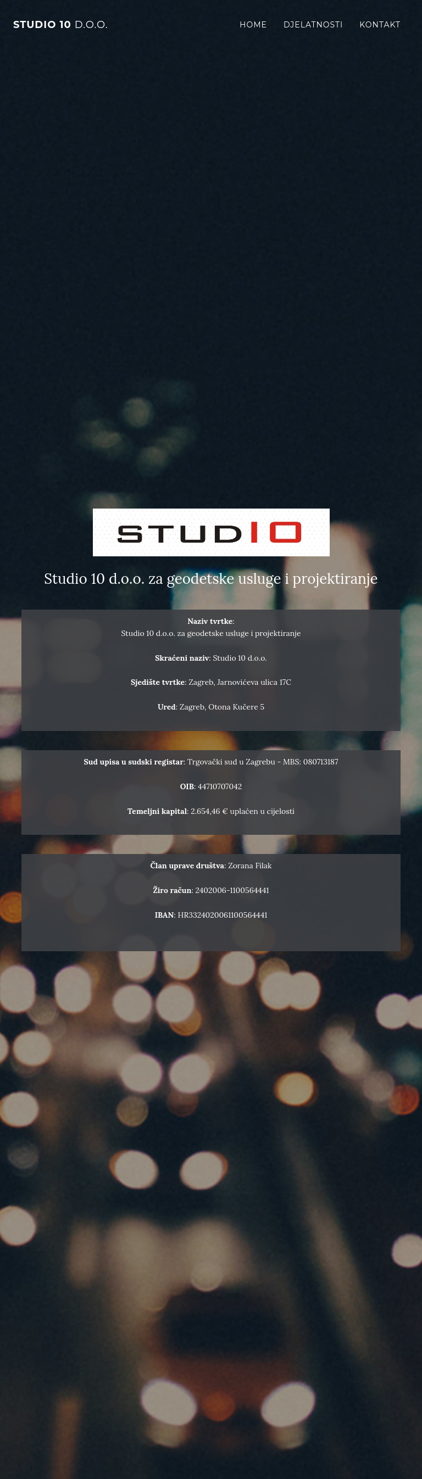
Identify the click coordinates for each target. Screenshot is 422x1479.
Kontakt (380, 25)
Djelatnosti (313, 25)
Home (253, 25)
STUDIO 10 (60, 25)
